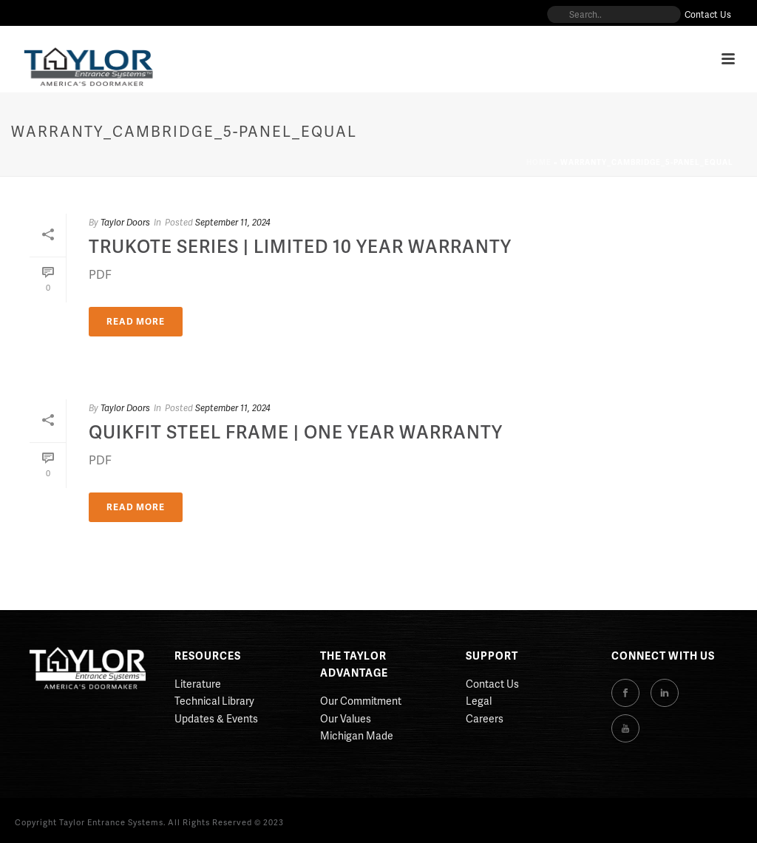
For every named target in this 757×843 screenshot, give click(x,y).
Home (538, 162)
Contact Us (492, 684)
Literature (197, 684)
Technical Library (214, 701)
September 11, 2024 (233, 222)
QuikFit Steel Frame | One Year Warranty (296, 431)
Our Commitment (360, 701)
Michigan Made (356, 735)
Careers (484, 718)
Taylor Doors (125, 222)
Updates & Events (216, 718)
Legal (479, 701)
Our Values (345, 718)
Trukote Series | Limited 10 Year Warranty (300, 246)
